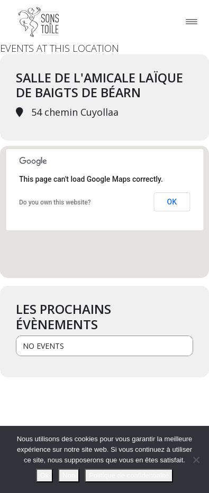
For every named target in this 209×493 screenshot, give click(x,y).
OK (172, 202)
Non (68, 475)
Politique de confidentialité (129, 475)
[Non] (195, 459)
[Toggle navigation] (191, 21)
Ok (44, 475)
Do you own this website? (55, 202)
